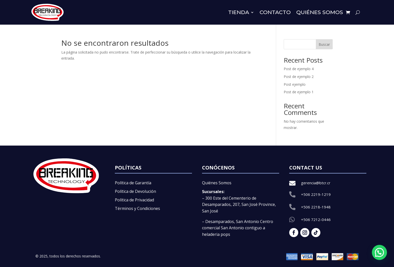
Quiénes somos (319, 12)
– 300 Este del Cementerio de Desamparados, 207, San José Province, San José (239, 204)
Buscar (324, 44)
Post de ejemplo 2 (299, 76)
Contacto (275, 12)
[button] (379, 252)
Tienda (238, 12)
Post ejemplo (295, 84)
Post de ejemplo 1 (299, 92)
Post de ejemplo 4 (299, 68)
